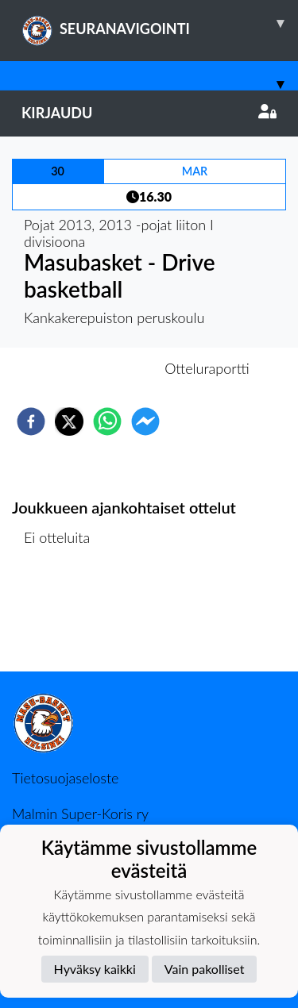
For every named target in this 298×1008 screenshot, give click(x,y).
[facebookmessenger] (145, 421)
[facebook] (31, 421)
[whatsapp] (107, 421)
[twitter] (69, 421)
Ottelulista (63, 617)
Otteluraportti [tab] (207, 368)
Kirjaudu (149, 112)
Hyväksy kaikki (95, 968)
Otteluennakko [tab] (93, 368)
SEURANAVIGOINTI (159, 23)
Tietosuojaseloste (65, 778)
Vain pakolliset (204, 968)
